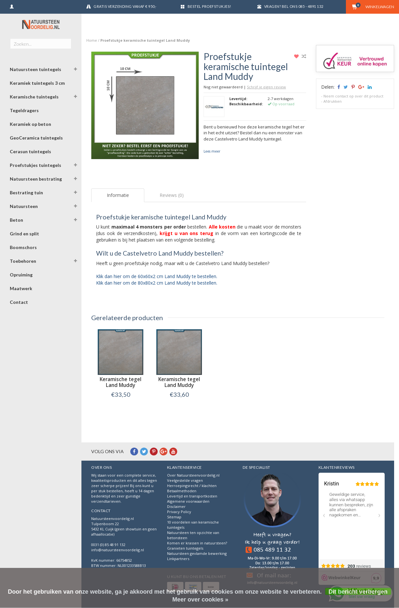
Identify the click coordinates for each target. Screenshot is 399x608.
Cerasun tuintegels (30, 151)
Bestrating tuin (26, 192)
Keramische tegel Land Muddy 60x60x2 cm (120, 385)
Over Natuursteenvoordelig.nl (193, 475)
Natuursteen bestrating (36, 179)
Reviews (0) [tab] (172, 195)
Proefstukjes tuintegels (35, 165)
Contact (19, 302)
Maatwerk (21, 288)
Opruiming (21, 274)
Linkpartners (178, 558)
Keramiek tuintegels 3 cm (37, 83)
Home (91, 40)
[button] (75, 70)
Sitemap (174, 516)
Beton (16, 220)
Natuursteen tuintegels (35, 69)
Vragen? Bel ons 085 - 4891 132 (293, 6)
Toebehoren (23, 261)
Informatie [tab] (118, 195)
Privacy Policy (179, 511)
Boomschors (23, 247)
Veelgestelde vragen (185, 480)
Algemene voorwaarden (188, 501)
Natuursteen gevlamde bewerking (197, 553)
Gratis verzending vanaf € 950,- (125, 6)
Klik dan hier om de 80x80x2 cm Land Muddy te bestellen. (156, 283)
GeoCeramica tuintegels (36, 138)
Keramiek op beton (30, 124)
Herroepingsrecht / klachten (192, 485)
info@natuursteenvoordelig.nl (117, 549)
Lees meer (212, 151)
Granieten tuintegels (185, 548)
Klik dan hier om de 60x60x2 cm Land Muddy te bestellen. (156, 276)
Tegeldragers (24, 110)
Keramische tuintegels (34, 96)
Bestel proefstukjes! (209, 6)
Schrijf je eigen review (266, 86)
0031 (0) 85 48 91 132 (108, 544)
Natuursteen (24, 206)
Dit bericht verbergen (358, 591)
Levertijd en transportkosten (192, 496)
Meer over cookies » (200, 599)
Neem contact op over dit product (353, 96)
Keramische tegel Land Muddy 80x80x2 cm (179, 385)
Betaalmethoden (181, 490)
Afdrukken (332, 101)
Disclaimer (176, 506)
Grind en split (24, 233)
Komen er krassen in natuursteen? (197, 543)
